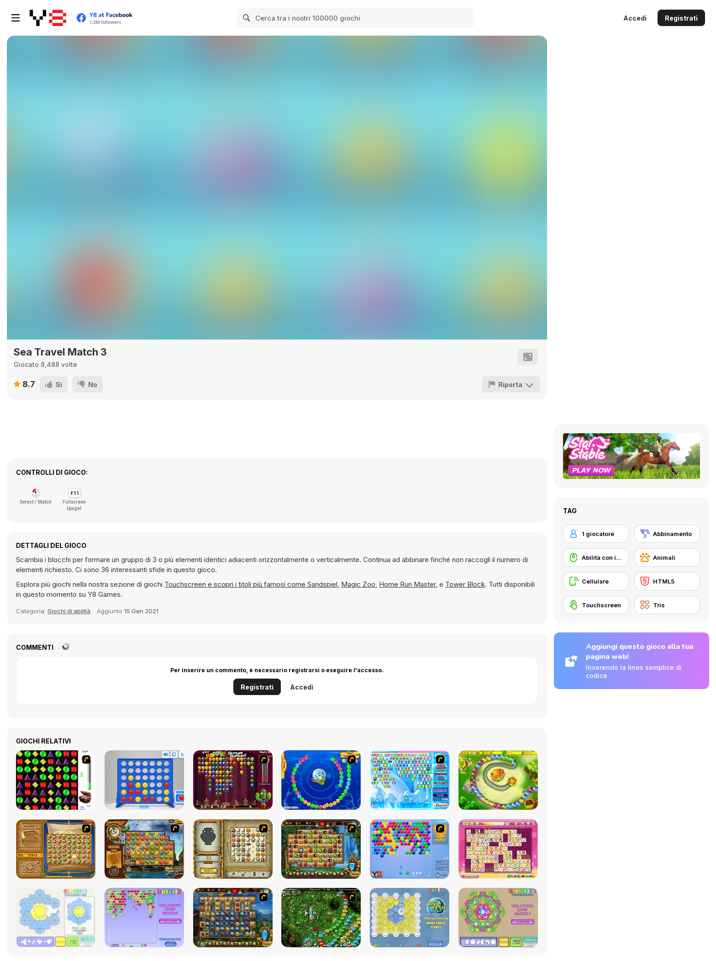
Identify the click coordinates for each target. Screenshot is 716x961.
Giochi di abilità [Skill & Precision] (68, 611)
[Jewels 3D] (55, 780)
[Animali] (667, 557)
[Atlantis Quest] (233, 849)
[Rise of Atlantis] (55, 849)
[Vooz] (321, 917)
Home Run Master (407, 584)
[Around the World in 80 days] (144, 849)
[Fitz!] (409, 917)
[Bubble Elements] (409, 780)
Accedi (635, 18)
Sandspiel (322, 584)
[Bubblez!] (144, 917)
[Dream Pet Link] (498, 849)
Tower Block (465, 584)
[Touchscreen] (596, 605)
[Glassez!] (55, 917)
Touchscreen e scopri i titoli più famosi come (235, 584)
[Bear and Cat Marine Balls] (321, 780)
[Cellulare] (596, 581)
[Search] (247, 18)
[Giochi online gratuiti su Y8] (48, 18)
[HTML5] (667, 581)
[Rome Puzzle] (321, 849)
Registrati (681, 18)
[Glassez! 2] (498, 917)
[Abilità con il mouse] (596, 557)
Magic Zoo (358, 584)
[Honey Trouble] (498, 780)
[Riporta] (511, 384)
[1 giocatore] (596, 534)
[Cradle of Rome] (233, 917)
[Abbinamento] (667, 534)
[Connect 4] (144, 780)
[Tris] (667, 605)
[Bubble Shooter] (409, 849)
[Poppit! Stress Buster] (233, 780)
